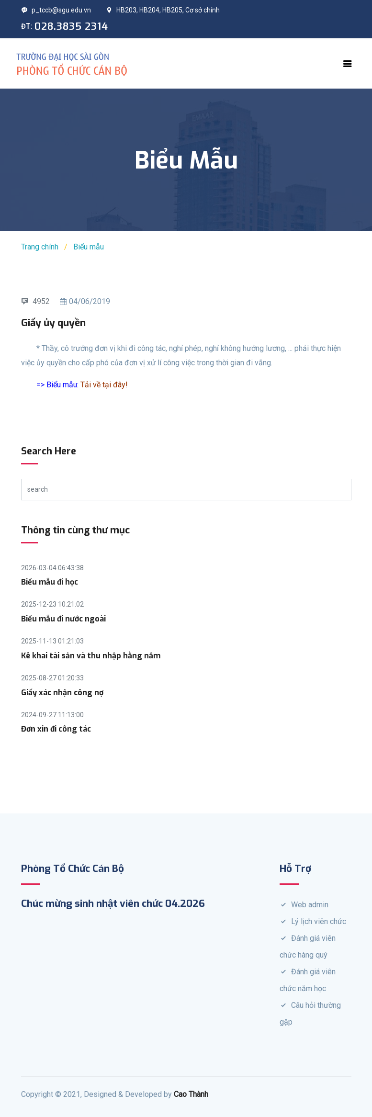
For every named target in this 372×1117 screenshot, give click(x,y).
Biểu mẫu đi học (49, 582)
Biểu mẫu (88, 246)
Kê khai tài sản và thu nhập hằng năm (90, 656)
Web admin (309, 904)
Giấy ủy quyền (53, 322)
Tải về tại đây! (104, 384)
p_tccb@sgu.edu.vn (56, 10)
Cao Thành (191, 1094)
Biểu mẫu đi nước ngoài (63, 619)
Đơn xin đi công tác (56, 729)
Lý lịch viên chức (318, 921)
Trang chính (39, 246)
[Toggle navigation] (348, 63)
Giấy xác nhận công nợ (62, 693)
